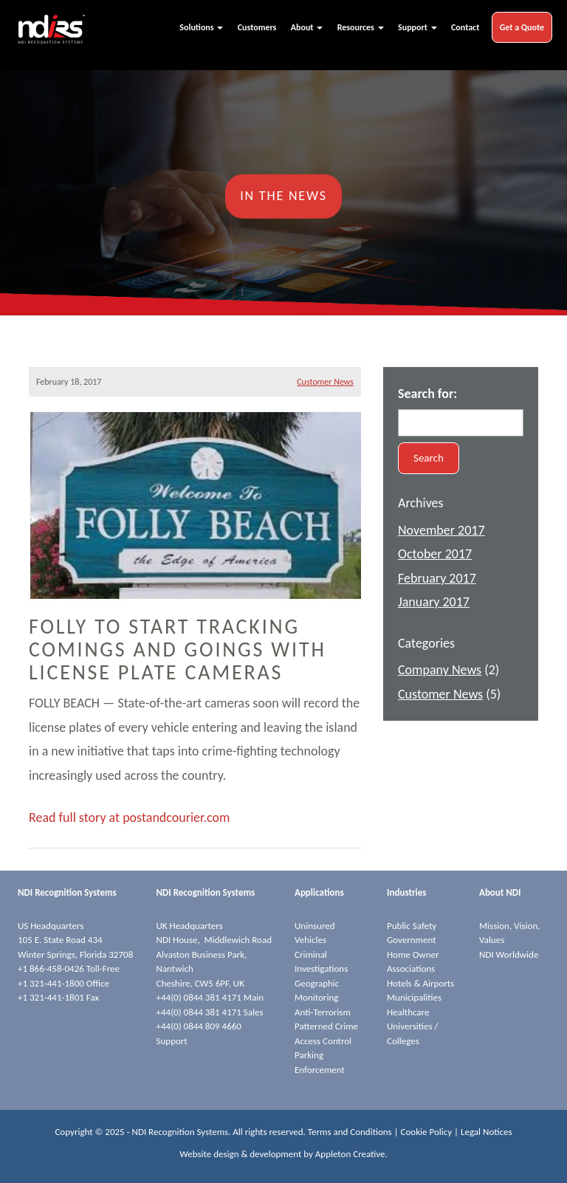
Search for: (427, 393)
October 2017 (435, 554)
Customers (257, 27)
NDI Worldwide (508, 954)
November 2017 (441, 530)
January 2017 (434, 602)
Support (417, 27)
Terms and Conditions (350, 1131)
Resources (360, 27)
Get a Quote (522, 27)
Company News (439, 670)
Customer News (325, 382)
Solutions (201, 27)
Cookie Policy (427, 1131)
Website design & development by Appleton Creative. (283, 1153)
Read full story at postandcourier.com (129, 817)
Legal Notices (486, 1131)
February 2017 (437, 578)
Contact (465, 27)
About (307, 27)
